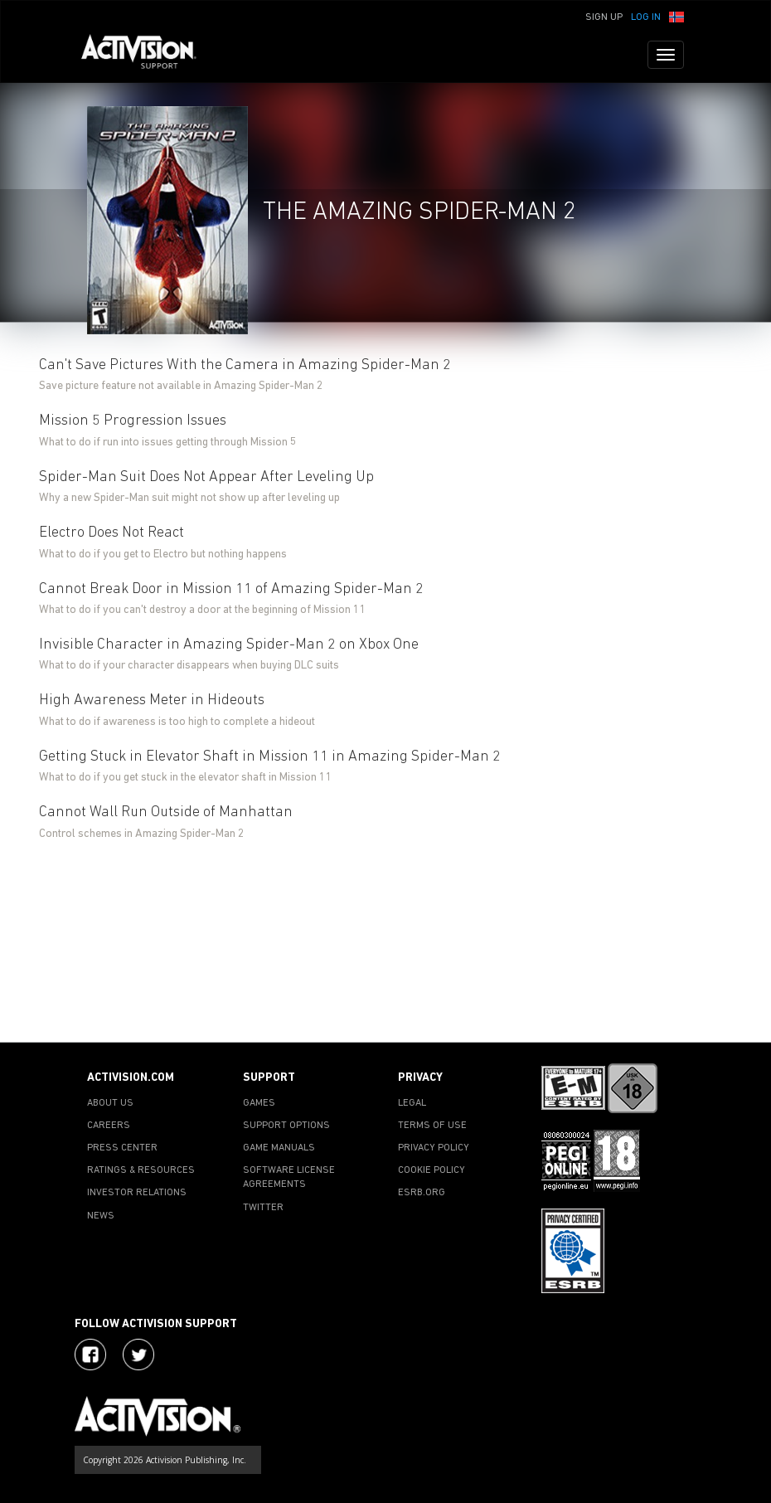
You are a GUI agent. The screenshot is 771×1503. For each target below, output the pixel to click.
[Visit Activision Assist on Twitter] (138, 1354)
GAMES (259, 1103)
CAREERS (108, 1126)
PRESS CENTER (122, 1148)
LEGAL (412, 1103)
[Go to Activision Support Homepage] (147, 54)
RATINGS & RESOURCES (141, 1170)
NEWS (100, 1216)
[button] (676, 16)
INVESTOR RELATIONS (137, 1193)
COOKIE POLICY (431, 1170)
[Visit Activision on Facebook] (90, 1354)
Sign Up (604, 17)
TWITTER (263, 1208)
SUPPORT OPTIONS (286, 1126)
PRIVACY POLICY (433, 1148)
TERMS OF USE (432, 1126)
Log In (646, 17)
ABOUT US (110, 1103)
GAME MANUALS (279, 1148)
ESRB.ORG (421, 1193)
